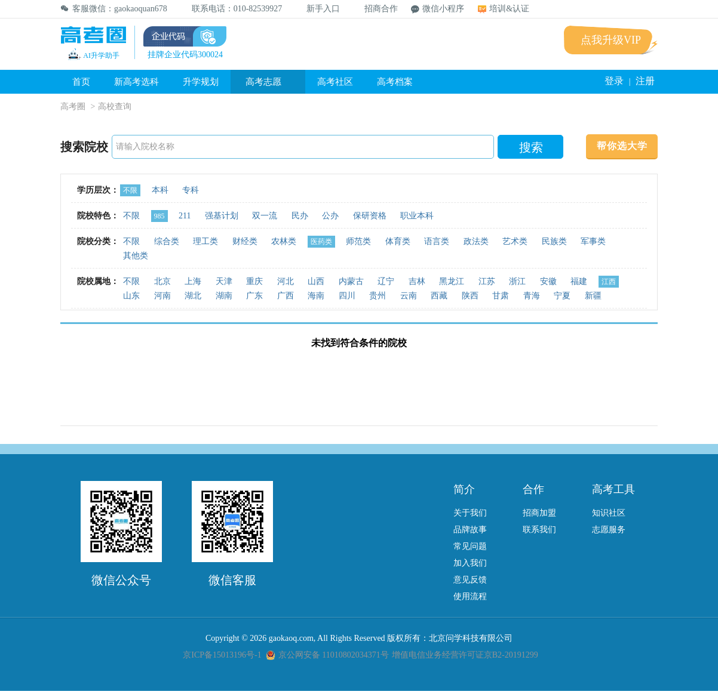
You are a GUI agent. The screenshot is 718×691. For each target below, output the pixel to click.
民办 (300, 215)
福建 (578, 281)
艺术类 (514, 241)
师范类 (358, 241)
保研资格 (369, 215)
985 (159, 216)
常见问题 (470, 546)
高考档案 (395, 82)
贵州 (377, 295)
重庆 (254, 281)
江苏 (486, 281)
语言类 (436, 241)
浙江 (517, 281)
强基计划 (221, 215)
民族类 (554, 241)
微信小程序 (437, 8)
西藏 (439, 295)
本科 (160, 190)
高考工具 (613, 489)
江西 (609, 281)
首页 (81, 82)
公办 (330, 215)
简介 (464, 489)
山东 (131, 295)
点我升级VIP (611, 40)
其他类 (135, 255)
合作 (533, 489)
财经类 (244, 241)
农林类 (283, 241)
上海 (193, 281)
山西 (316, 281)
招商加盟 (539, 512)
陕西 (470, 295)
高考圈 (72, 106)
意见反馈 (470, 579)
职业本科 (417, 215)
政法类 (476, 241)
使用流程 (470, 596)
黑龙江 (451, 281)
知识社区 (608, 512)
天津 (224, 281)
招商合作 (375, 8)
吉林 (417, 281)
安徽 (548, 281)
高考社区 (335, 82)
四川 (347, 295)
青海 (531, 295)
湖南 (224, 295)
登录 (614, 81)
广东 (254, 295)
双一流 (264, 215)
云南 (408, 295)
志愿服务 (608, 529)
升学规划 (201, 82)
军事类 (593, 241)
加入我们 (470, 563)
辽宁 (386, 281)
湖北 (193, 295)
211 (185, 215)
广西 (285, 295)
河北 (285, 281)
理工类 (205, 241)
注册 (645, 81)
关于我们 (470, 512)
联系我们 (539, 529)
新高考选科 (136, 82)
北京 (162, 281)
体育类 (397, 241)
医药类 (321, 241)
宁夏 (562, 295)
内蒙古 (351, 281)
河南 (162, 295)
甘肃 (500, 295)
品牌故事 (470, 529)
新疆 (593, 295)
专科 (190, 190)
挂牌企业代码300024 (185, 54)
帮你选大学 (622, 146)
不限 (130, 190)
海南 (316, 295)
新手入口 (317, 8)
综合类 (166, 241)
